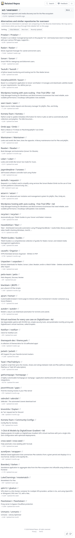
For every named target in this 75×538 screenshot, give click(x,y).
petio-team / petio (9, 274)
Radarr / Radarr (8, 47)
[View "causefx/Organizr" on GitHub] (19, 251)
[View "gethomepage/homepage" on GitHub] (27, 375)
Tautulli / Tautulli (8, 69)
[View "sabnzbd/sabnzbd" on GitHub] (20, 398)
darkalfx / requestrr (10, 180)
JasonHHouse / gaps (10, 387)
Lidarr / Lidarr (7, 159)
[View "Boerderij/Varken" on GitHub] (19, 464)
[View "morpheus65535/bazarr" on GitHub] (25, 80)
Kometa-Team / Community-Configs (17, 419)
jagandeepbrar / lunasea (12, 169)
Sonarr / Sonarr (8, 58)
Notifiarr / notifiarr (9, 329)
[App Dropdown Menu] (71, 4)
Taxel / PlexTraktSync (10, 362)
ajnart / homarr (8, 295)
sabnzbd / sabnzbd (9, 398)
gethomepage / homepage (13, 374)
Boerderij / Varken (9, 464)
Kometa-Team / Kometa (12, 113)
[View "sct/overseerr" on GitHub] (19, 10)
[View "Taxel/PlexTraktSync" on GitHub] (21, 362)
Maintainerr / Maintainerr (13, 137)
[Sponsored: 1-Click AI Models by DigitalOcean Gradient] (37, 432)
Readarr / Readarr (9, 148)
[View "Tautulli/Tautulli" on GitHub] (17, 69)
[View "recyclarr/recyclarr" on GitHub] (20, 214)
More (69, 10)
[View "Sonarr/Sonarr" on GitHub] (16, 58)
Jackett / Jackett (8, 351)
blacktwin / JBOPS (9, 285)
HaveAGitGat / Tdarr (10, 225)
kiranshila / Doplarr (10, 409)
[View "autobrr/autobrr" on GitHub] (18, 309)
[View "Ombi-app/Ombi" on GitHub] (18, 127)
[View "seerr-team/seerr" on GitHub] (19, 103)
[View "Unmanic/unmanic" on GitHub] (20, 512)
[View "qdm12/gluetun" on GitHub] (18, 488)
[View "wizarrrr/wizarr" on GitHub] (17, 193)
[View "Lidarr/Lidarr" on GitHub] (15, 159)
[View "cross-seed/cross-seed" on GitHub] (24, 441)
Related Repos (12, 3)
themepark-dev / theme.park (14, 340)
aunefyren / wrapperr (11, 451)
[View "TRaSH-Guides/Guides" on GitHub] (23, 238)
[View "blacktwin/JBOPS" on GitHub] (18, 285)
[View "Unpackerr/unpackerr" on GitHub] (23, 261)
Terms (41, 531)
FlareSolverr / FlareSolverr (13, 501)
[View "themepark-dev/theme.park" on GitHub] (29, 340)
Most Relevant (14, 29)
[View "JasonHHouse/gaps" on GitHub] (21, 388)
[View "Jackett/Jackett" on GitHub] (16, 351)
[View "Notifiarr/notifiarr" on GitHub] (19, 330)
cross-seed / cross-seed (11, 440)
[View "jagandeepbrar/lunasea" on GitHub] (25, 169)
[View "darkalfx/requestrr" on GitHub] (20, 180)
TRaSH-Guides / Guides (11, 237)
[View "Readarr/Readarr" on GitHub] (19, 148)
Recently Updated (36, 29)
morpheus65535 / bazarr (12, 80)
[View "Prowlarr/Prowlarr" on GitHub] (20, 35)
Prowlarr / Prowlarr (10, 34)
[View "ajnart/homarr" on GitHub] (16, 296)
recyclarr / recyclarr (10, 214)
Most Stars (25, 29)
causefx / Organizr (9, 250)
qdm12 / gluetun (8, 488)
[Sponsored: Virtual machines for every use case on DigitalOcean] (37, 321)
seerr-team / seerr (9, 103)
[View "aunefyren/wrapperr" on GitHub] (22, 451)
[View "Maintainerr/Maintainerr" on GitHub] (26, 137)
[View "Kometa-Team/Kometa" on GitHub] (24, 114)
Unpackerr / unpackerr (11, 261)
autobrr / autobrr (9, 308)
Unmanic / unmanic (10, 511)
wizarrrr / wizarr (8, 193)
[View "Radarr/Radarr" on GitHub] (17, 48)
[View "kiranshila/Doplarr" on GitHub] (20, 409)
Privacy (34, 531)
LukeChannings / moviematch (15, 477)
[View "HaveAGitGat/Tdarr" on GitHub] (21, 225)
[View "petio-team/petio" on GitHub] (19, 274)
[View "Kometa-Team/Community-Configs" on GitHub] (35, 420)
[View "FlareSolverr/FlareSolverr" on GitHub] (26, 501)
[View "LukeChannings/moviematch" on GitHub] (30, 477)
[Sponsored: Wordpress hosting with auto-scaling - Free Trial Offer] (37, 95)
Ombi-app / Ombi (9, 126)
